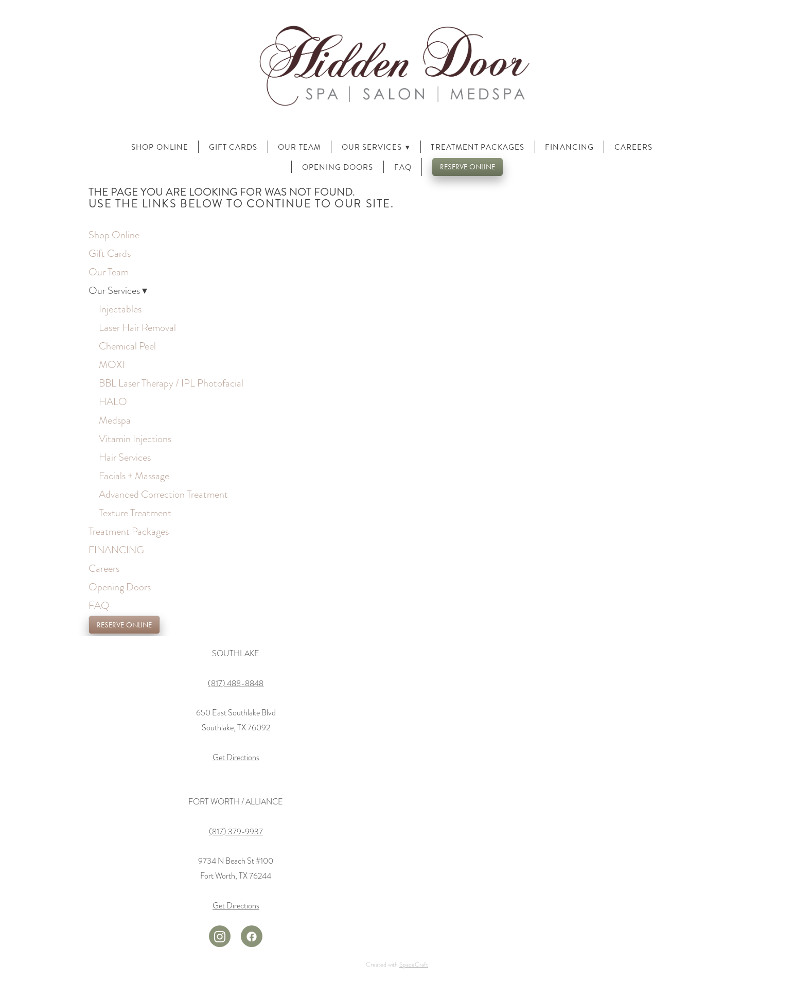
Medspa (115, 420)
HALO (113, 401)
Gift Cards (233, 147)
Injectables (120, 309)
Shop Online (159, 147)
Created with (397, 964)
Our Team (299, 147)
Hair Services (125, 457)
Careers (633, 147)
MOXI (112, 364)
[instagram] (220, 936)
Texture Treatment (135, 512)
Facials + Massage (134, 475)
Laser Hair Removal (137, 327)
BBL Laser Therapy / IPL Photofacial (171, 383)
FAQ (403, 167)
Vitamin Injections (135, 438)
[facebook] (251, 936)
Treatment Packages (477, 147)
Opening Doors (338, 167)
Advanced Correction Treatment (163, 494)
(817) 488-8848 (235, 683)
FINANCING (569, 147)
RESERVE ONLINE (467, 166)
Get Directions (236, 757)
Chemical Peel (127, 346)
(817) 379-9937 (236, 831)
